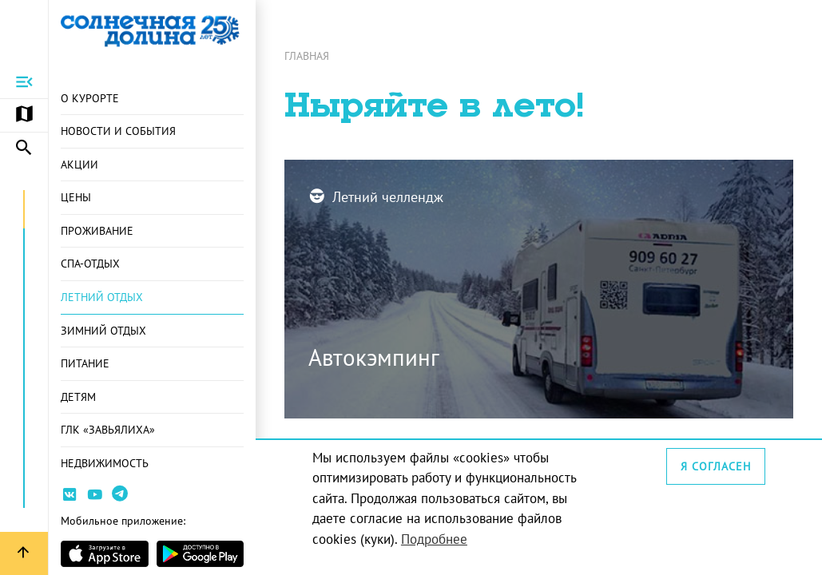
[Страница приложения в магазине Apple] (105, 554)
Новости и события (118, 130)
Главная (306, 55)
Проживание (97, 230)
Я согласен (716, 466)
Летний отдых (102, 296)
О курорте (90, 97)
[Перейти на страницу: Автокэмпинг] (538, 289)
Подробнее (434, 539)
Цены (76, 196)
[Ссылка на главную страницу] (152, 30)
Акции (79, 164)
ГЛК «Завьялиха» (108, 429)
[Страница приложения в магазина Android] (200, 554)
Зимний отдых (103, 330)
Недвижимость (105, 462)
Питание (85, 363)
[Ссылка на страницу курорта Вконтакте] (69, 497)
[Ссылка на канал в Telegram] (122, 500)
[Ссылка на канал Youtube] (95, 497)
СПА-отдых (90, 263)
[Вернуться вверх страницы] (24, 553)
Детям (78, 396)
